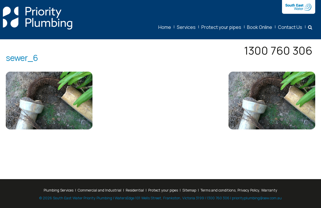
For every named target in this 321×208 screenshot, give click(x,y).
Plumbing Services (58, 190)
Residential (135, 190)
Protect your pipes (221, 27)
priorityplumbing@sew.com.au (257, 198)
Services (186, 27)
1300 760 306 (278, 50)
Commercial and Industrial (99, 190)
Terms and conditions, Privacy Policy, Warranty (239, 190)
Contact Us (290, 27)
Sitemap (189, 190)
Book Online (259, 27)
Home (164, 27)
